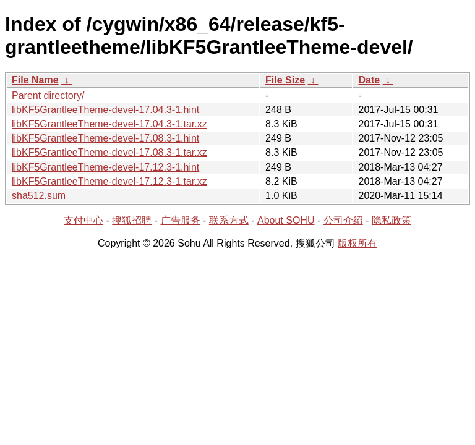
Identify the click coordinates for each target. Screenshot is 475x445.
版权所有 (357, 243)
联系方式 (229, 220)
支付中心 (83, 220)
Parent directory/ (48, 95)
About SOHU (285, 220)
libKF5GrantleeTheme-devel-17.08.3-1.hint (105, 138)
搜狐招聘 (132, 220)
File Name (35, 80)
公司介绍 (343, 220)
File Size (285, 80)
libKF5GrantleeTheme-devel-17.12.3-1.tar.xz (109, 181)
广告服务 (180, 220)
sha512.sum (39, 195)
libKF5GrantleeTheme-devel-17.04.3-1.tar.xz (109, 124)
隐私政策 (391, 220)
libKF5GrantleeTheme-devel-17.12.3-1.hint (105, 167)
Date (369, 80)
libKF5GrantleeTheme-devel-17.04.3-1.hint (105, 109)
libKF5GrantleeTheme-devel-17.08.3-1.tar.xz (109, 152)
